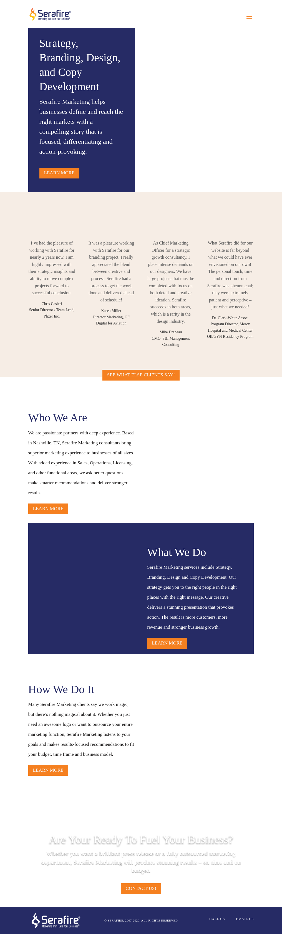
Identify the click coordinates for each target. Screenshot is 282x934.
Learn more (59, 172)
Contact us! (141, 888)
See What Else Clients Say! (141, 374)
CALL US (217, 919)
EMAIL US (245, 919)
